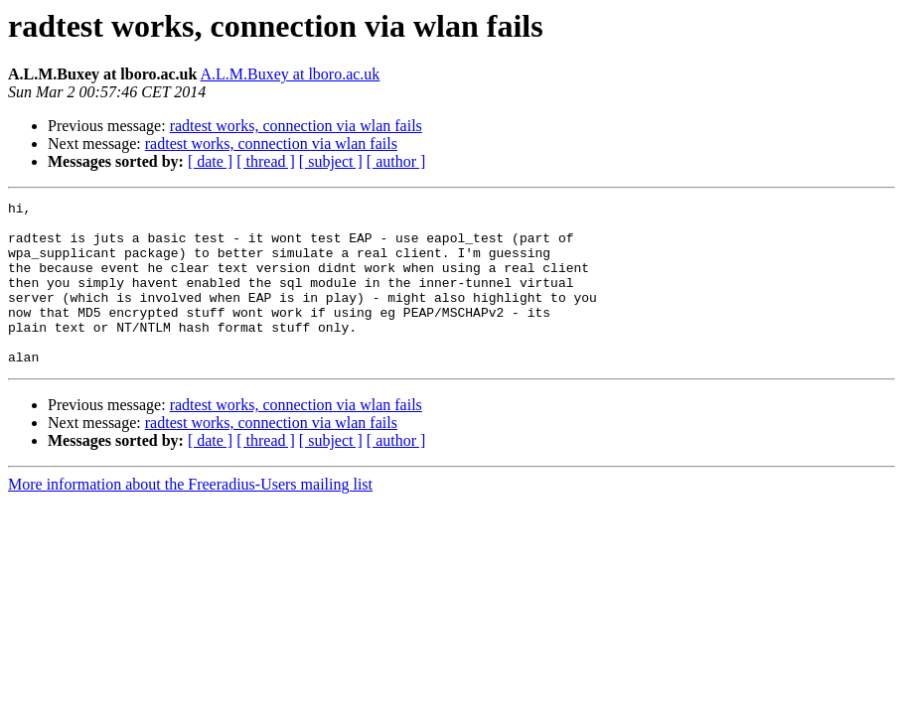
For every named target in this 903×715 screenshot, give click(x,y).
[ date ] (210, 161)
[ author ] (396, 161)
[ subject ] (331, 161)
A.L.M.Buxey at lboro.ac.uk (290, 74)
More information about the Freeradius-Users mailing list (190, 516)
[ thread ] (265, 161)
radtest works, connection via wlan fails (296, 125)
